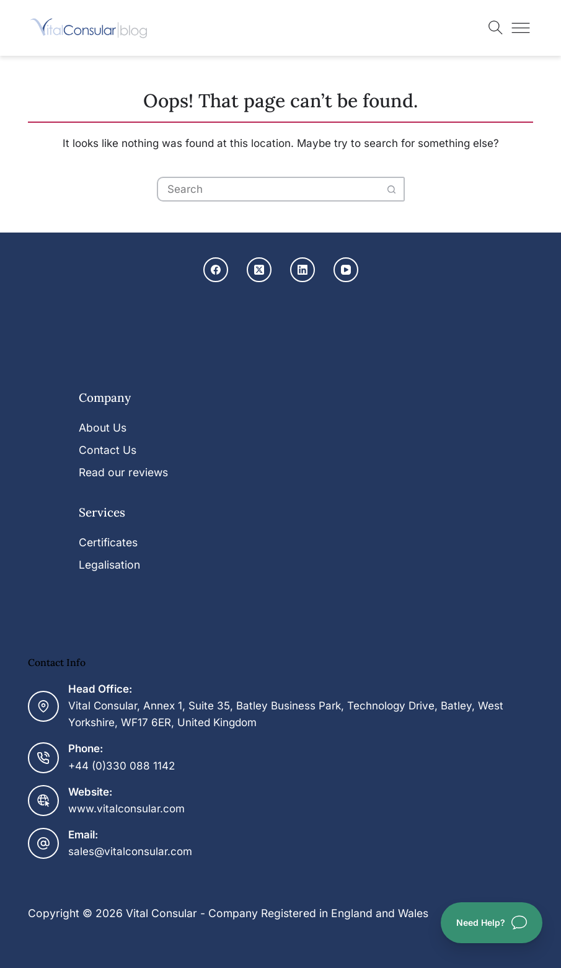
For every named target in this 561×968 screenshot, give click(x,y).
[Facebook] (215, 269)
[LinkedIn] (302, 269)
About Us (102, 427)
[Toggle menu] (520, 28)
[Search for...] (268, 189)
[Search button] (392, 189)
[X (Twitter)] (259, 269)
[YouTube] (346, 269)
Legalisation (109, 564)
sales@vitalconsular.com (130, 851)
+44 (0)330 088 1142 (121, 766)
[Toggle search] (496, 28)
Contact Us (107, 449)
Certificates (108, 542)
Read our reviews (123, 472)
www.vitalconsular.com (126, 808)
